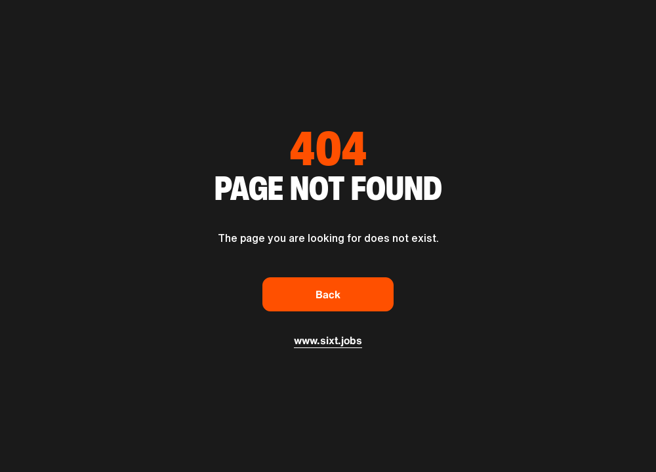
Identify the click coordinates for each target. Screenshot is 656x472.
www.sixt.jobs (328, 340)
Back (328, 294)
